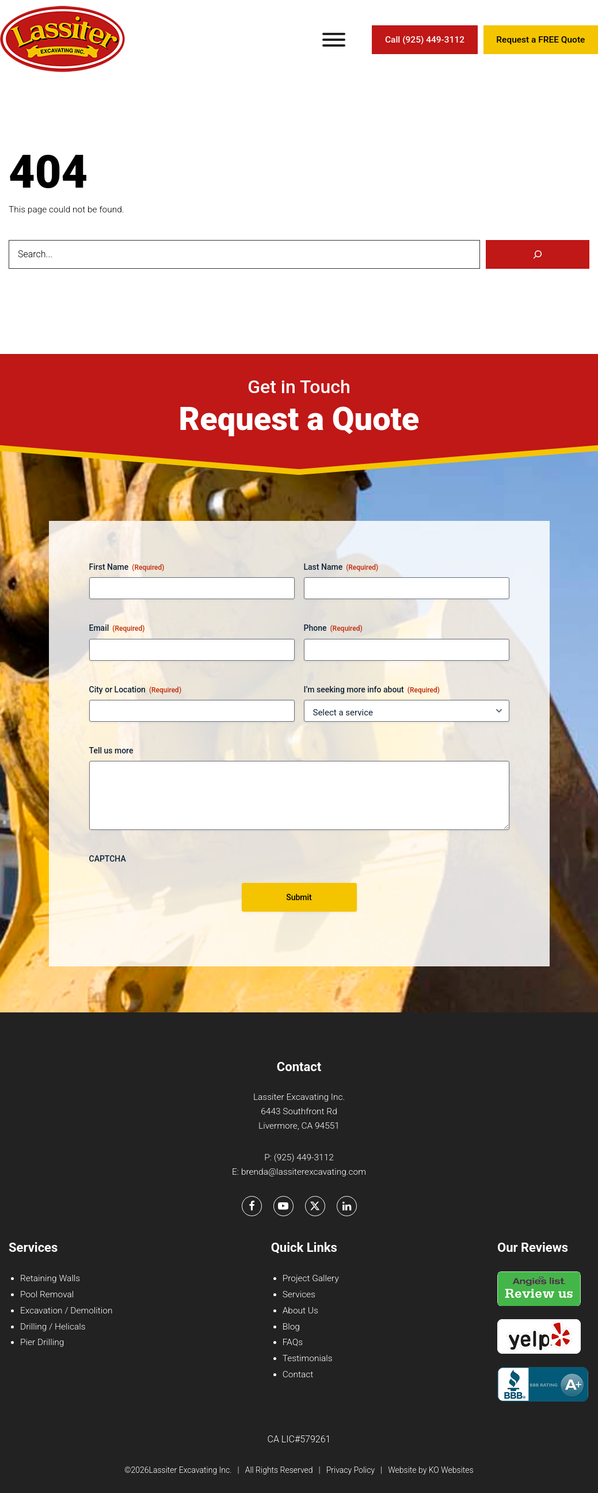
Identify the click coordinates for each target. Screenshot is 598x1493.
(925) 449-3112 (304, 1157)
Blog (291, 1326)
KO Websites (451, 1470)
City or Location (135, 690)
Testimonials (308, 1358)
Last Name (341, 567)
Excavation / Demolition (66, 1310)
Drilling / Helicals (53, 1326)
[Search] (537, 254)
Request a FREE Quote (540, 40)
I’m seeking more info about (372, 690)
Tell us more (111, 750)
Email (117, 628)
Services (299, 1294)
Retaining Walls (50, 1278)
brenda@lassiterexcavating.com (303, 1172)
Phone (333, 628)
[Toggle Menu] (333, 40)
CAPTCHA (107, 858)
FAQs (293, 1342)
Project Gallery (311, 1278)
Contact (298, 1374)
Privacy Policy (350, 1470)
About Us (300, 1310)
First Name (127, 567)
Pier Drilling (42, 1342)
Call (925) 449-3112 (424, 40)
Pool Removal (47, 1294)
